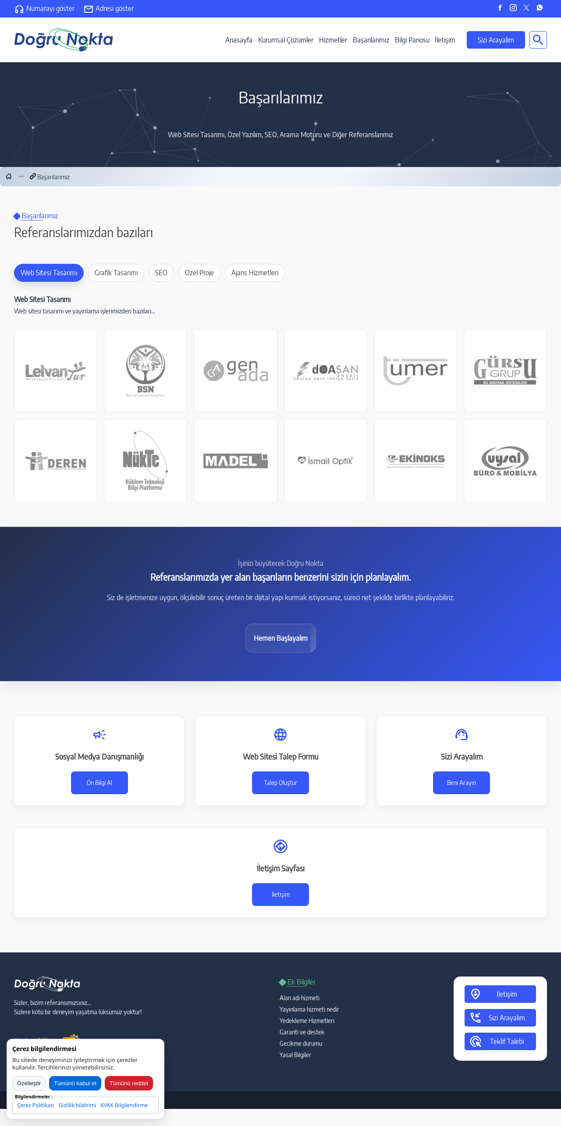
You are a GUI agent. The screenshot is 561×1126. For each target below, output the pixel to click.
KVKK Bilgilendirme (124, 1105)
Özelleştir (29, 1083)
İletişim (445, 40)
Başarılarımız (371, 40)
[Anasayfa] (9, 176)
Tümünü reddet (129, 1083)
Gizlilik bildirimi (77, 1105)
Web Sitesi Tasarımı (49, 272)
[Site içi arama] (538, 39)
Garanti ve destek (302, 1032)
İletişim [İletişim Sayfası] (281, 894)
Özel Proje (199, 272)
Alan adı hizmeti (300, 998)
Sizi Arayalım (496, 40)
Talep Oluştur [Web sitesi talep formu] (280, 782)
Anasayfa (238, 40)
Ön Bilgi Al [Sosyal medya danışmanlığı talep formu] (99, 782)
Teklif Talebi (496, 1041)
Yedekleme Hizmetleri (307, 1020)
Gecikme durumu (301, 1043)
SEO (161, 272)
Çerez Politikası (35, 1105)
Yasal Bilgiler (295, 1055)
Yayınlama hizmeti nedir (309, 1009)
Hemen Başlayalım (281, 638)
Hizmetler (333, 40)
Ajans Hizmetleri (254, 272)
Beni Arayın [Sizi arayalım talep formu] (461, 782)
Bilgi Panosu (412, 40)
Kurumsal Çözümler (285, 40)
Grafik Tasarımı (116, 272)
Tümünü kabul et (75, 1083)
